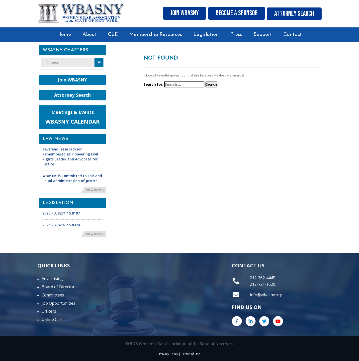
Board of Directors (59, 286)
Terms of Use (190, 354)
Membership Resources (155, 34)
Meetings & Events (72, 117)
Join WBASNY (176, 13)
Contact (292, 34)
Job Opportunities (58, 303)
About (89, 34)
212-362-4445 (262, 278)
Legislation (206, 34)
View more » (95, 190)
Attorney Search (292, 13)
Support (263, 34)
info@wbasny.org (266, 294)
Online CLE (52, 319)
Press (236, 34)
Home (64, 34)
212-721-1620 (262, 284)
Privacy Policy (168, 354)
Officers (49, 311)
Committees (53, 295)
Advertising (52, 278)
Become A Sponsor (231, 13)
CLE (113, 34)
